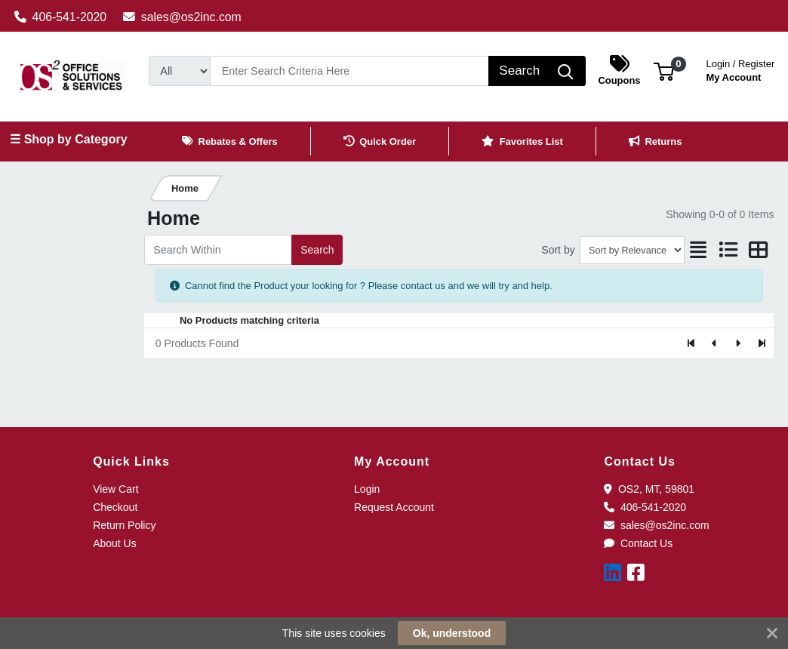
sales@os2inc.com (182, 17)
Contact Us (638, 543)
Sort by (557, 250)
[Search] (349, 71)
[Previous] (715, 343)
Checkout (115, 507)
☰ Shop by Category (68, 139)
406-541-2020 (60, 17)
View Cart (115, 489)
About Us (115, 543)
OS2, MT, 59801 (649, 489)
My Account (740, 69)
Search (317, 250)
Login (367, 489)
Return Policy (124, 525)
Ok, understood (452, 633)
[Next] (738, 343)
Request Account (394, 507)
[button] (664, 70)
